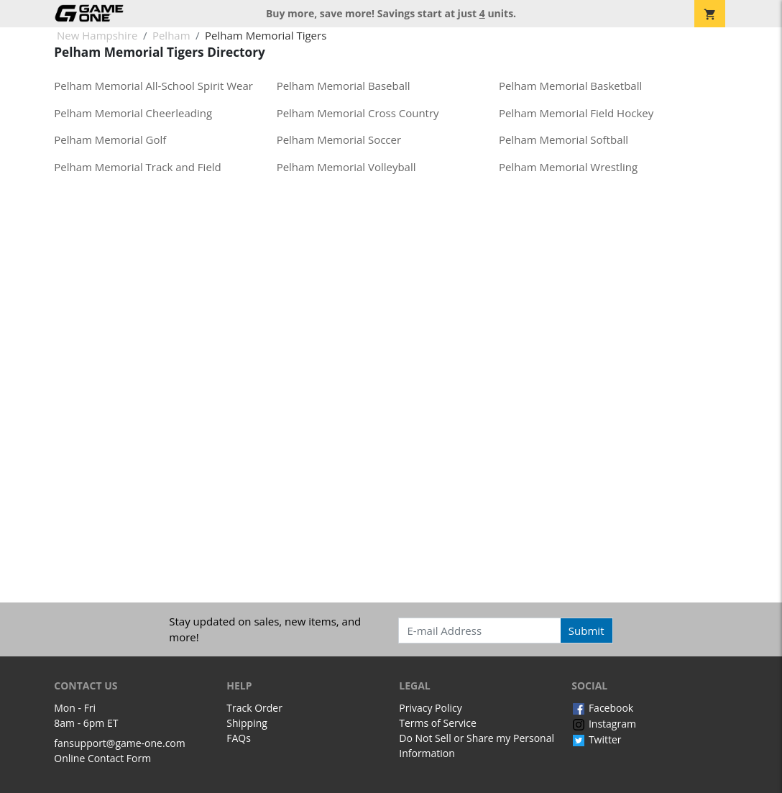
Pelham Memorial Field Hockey (576, 113)
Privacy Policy (430, 708)
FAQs (238, 738)
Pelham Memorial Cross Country (358, 113)
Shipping (246, 723)
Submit (586, 630)
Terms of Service (438, 723)
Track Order (254, 708)
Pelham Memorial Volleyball (346, 167)
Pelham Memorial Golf (110, 139)
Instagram (603, 723)
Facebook (602, 708)
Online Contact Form (102, 758)
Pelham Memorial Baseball (343, 85)
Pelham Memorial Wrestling (568, 167)
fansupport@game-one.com (119, 743)
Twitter (596, 739)
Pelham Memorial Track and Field (137, 167)
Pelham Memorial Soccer (339, 139)
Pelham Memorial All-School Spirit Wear (153, 85)
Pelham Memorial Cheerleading (133, 113)
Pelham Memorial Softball (563, 139)
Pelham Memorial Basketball (570, 85)
